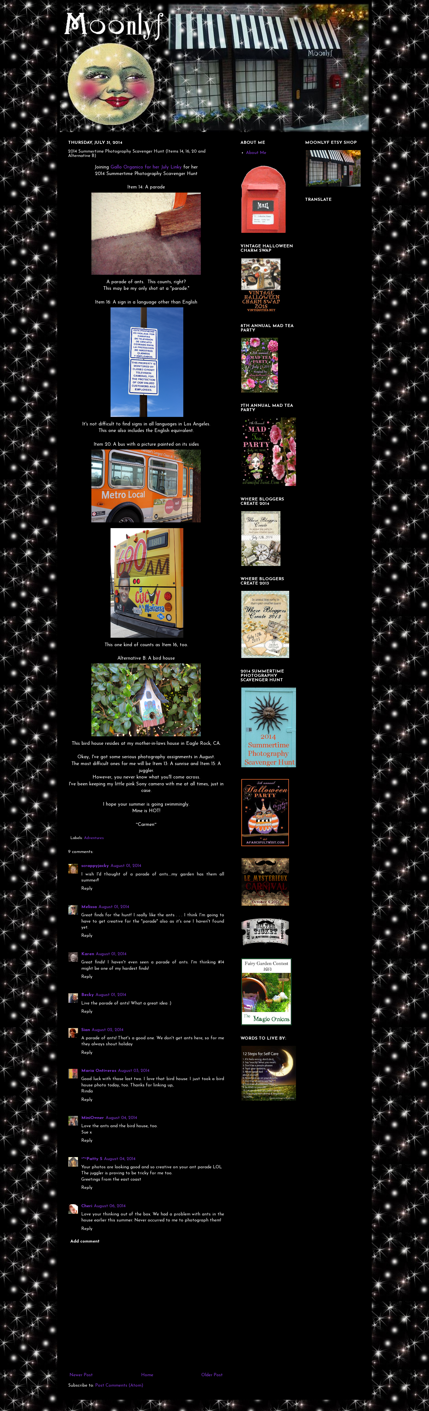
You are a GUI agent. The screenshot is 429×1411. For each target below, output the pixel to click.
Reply (86, 888)
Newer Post (81, 1375)
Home (147, 1375)
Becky (87, 995)
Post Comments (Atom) (119, 1385)
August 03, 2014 (133, 1071)
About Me (256, 153)
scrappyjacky (95, 866)
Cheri (86, 1206)
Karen (87, 954)
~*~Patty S (91, 1159)
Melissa (89, 907)
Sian (85, 1030)
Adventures (94, 838)
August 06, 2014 (110, 1206)
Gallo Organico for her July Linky (146, 167)
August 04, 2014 (121, 1118)
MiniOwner (92, 1118)
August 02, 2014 (107, 1030)
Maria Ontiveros (98, 1071)
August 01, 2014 (126, 866)
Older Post (212, 1375)
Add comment (85, 1241)
